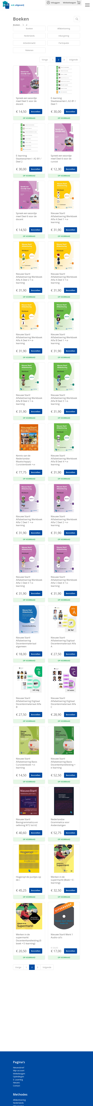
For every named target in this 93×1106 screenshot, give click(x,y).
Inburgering (63, 35)
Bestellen (35, 111)
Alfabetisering (63, 28)
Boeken (16, 24)
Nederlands (29, 35)
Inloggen (55, 2)
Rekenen (29, 50)
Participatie (64, 43)
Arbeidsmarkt (29, 43)
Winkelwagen (69, 2)
